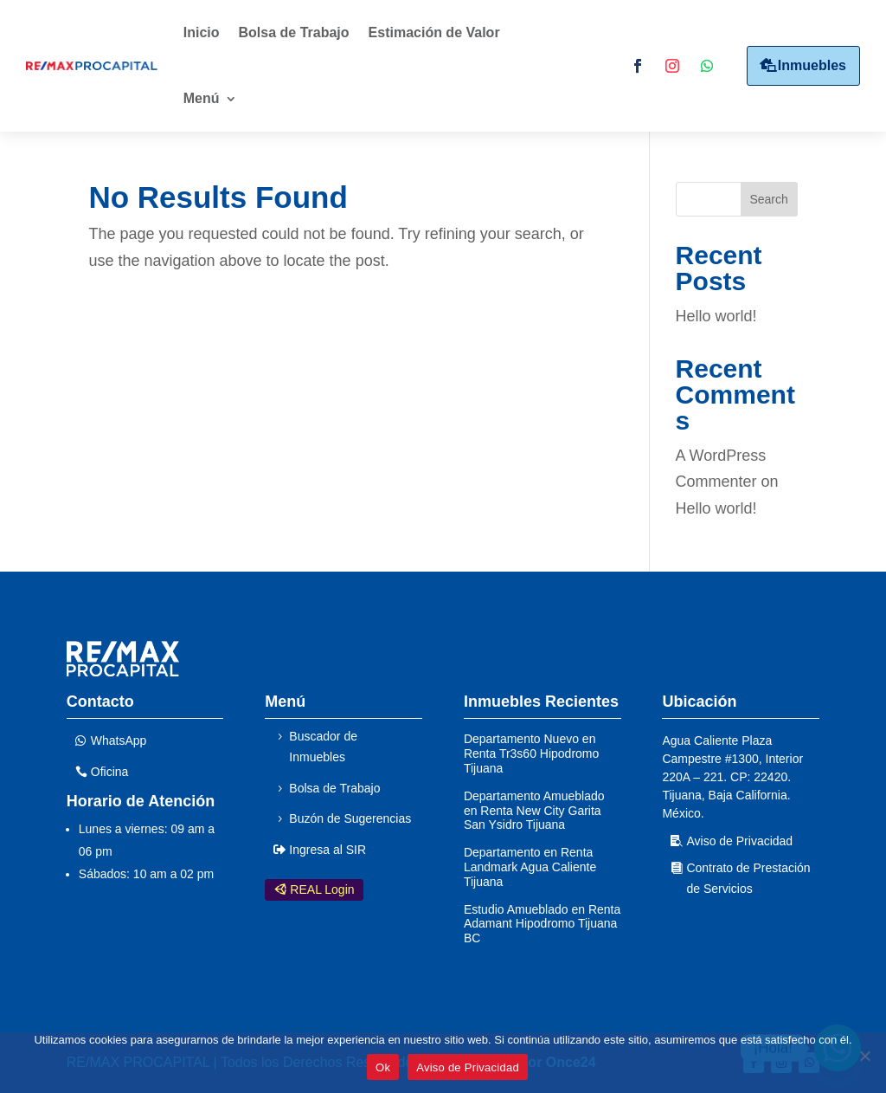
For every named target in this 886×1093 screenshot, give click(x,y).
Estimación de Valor (434, 32)
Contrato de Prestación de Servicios (748, 878)
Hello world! (716, 316)
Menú (201, 98)
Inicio (201, 32)
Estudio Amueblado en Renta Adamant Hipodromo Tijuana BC (542, 924)
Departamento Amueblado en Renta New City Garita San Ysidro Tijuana (534, 810)
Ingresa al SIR (327, 850)
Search (768, 199)
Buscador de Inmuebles (323, 746)
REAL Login (322, 889)
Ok (383, 1067)
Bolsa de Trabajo (294, 32)
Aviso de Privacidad (739, 841)
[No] (864, 1055)
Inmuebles (812, 65)
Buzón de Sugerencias (350, 818)
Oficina (110, 772)
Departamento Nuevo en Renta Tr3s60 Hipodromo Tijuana (531, 753)
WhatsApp (119, 740)
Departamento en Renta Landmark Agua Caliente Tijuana (530, 867)
